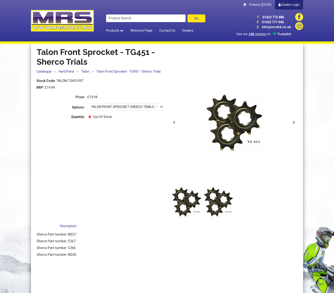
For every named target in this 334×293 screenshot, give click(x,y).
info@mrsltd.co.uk (274, 27)
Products (114, 30)
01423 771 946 (270, 22)
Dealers (188, 30)
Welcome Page (141, 30)
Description (68, 226)
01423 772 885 (270, 17)
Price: (80, 97)
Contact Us (167, 30)
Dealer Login (289, 5)
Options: (78, 107)
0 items (257, 5)
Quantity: (78, 117)
